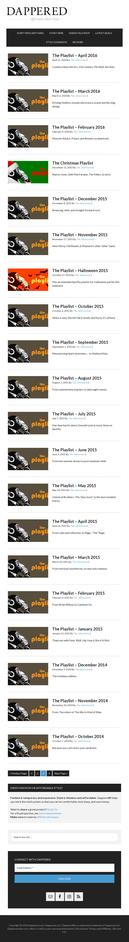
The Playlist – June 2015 (74, 449)
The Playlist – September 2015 (80, 342)
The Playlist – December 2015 (79, 198)
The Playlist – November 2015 (80, 234)
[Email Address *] (64, 868)
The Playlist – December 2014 (79, 664)
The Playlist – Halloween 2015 (80, 270)
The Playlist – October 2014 (78, 736)
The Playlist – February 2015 (78, 593)
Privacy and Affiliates (100, 928)
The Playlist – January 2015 (77, 628)
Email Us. (52, 809)
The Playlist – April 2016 (74, 55)
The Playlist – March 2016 (76, 91)
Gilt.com (116, 928)
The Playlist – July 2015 (74, 413)
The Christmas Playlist (72, 162)
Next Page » (61, 773)
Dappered (64, 14)
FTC (64, 932)
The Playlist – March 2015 (76, 557)
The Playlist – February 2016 (78, 127)
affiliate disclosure (47, 816)
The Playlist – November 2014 (80, 700)
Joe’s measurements (50, 813)
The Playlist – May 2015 (74, 485)
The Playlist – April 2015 (74, 521)
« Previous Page (18, 773)
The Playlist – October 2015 (78, 306)
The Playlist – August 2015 (77, 378)
